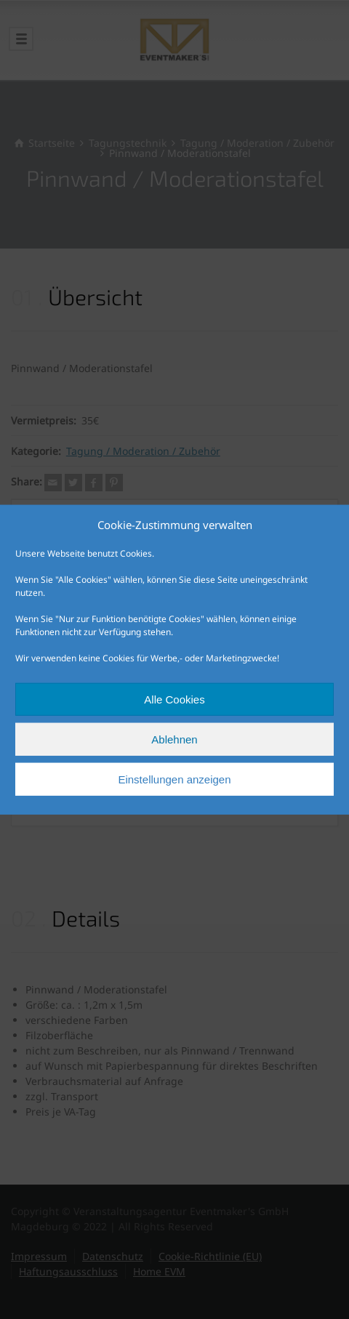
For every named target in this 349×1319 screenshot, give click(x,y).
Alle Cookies (174, 699)
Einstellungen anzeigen (174, 779)
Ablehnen (174, 739)
